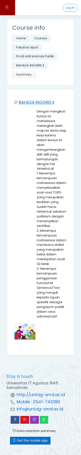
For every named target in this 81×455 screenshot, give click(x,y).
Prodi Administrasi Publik (35, 56)
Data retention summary (34, 431)
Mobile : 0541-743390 (38, 402)
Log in (70, 7)
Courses (40, 38)
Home (21, 38)
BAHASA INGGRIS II (30, 65)
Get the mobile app (30, 440)
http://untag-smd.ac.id (41, 395)
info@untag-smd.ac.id (40, 409)
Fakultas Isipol (27, 47)
